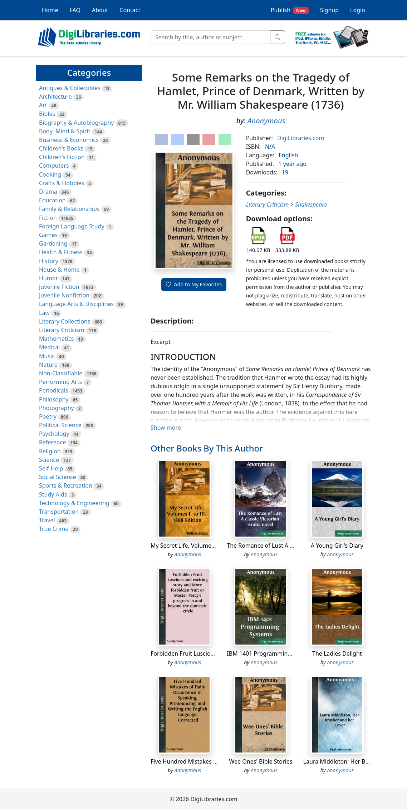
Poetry (48, 416)
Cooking (50, 174)
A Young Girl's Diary (337, 545)
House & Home (59, 269)
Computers (54, 165)
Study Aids (53, 494)
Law (44, 313)
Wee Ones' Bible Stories (261, 761)
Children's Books (61, 148)
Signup (329, 10)
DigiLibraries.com (300, 138)
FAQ (75, 10)
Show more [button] (166, 427)
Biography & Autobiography (76, 123)
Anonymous (266, 120)
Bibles (47, 114)
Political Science (60, 425)
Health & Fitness (61, 252)
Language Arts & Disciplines (76, 304)
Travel (47, 520)
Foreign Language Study (71, 226)
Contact (129, 10)
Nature (48, 365)
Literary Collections (64, 321)
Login (357, 10)
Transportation (59, 512)
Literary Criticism (61, 330)
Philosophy (54, 399)
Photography (56, 408)
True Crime (54, 529)
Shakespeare (311, 204)
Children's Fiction (62, 157)
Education (52, 200)
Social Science (57, 477)
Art (43, 105)
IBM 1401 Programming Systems (271, 653)
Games (48, 235)
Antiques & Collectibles (69, 88)
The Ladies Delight (337, 653)
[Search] (210, 37)
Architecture (55, 96)
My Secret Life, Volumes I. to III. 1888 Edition (210, 545)
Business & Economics (69, 140)
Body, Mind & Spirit (64, 131)
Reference (52, 442)
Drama (48, 192)
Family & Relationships (69, 209)
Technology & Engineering (74, 503)
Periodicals (53, 390)
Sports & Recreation (65, 485)
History (48, 261)
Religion (50, 451)
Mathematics (56, 338)
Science (49, 460)
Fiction (48, 218)
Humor (48, 278)
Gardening (53, 243)
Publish (290, 10)
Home (50, 10)
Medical (49, 347)
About (100, 10)
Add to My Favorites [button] (194, 284)
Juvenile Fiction (59, 287)
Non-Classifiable (60, 373)
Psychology (54, 434)
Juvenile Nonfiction (64, 295)
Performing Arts (60, 382)
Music (47, 356)
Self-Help (51, 468)
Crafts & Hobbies (61, 183)
